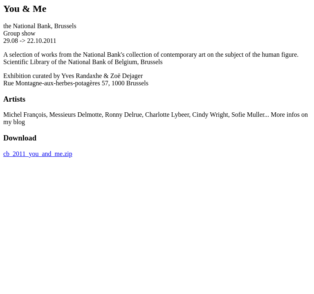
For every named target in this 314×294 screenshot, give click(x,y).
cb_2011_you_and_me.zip (37, 153)
